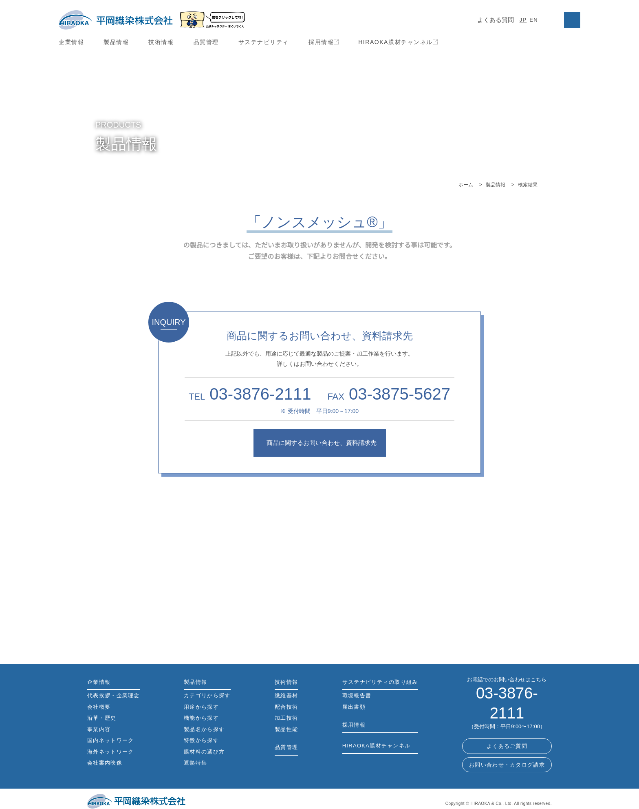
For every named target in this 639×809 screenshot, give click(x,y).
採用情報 (323, 42)
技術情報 (161, 42)
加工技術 (286, 718)
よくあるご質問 (507, 726)
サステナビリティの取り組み (380, 682)
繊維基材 (286, 696)
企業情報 (71, 42)
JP (524, 20)
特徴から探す (201, 741)
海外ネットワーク (110, 752)
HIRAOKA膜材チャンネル (397, 42)
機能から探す (485, 617)
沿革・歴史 (102, 718)
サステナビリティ (263, 42)
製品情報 (116, 42)
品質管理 (206, 42)
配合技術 (286, 707)
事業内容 (98, 730)
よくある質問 (496, 19)
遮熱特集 (195, 763)
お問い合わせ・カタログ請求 (507, 745)
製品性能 (286, 730)
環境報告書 (357, 696)
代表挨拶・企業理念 (113, 696)
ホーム (465, 184)
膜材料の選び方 (204, 752)
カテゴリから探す (153, 617)
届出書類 (354, 707)
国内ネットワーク (110, 741)
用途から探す (319, 617)
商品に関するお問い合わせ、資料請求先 (319, 442)
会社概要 (98, 707)
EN (534, 20)
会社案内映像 (104, 763)
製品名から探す (320, 562)
